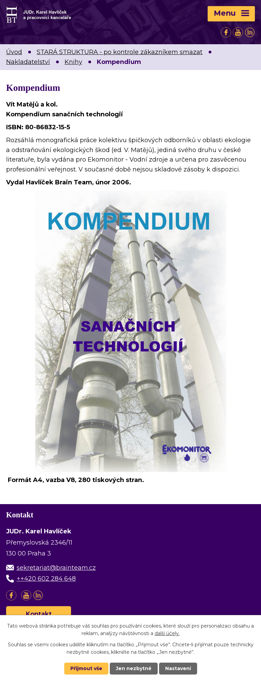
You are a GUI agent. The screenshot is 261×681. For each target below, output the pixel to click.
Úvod (14, 52)
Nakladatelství (28, 62)
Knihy (73, 62)
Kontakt (39, 614)
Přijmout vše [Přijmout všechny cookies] (86, 668)
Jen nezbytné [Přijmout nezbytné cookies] (134, 668)
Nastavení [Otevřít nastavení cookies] (178, 668)
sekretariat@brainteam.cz (56, 567)
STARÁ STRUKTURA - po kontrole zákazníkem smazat (120, 52)
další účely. (167, 633)
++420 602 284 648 (46, 578)
